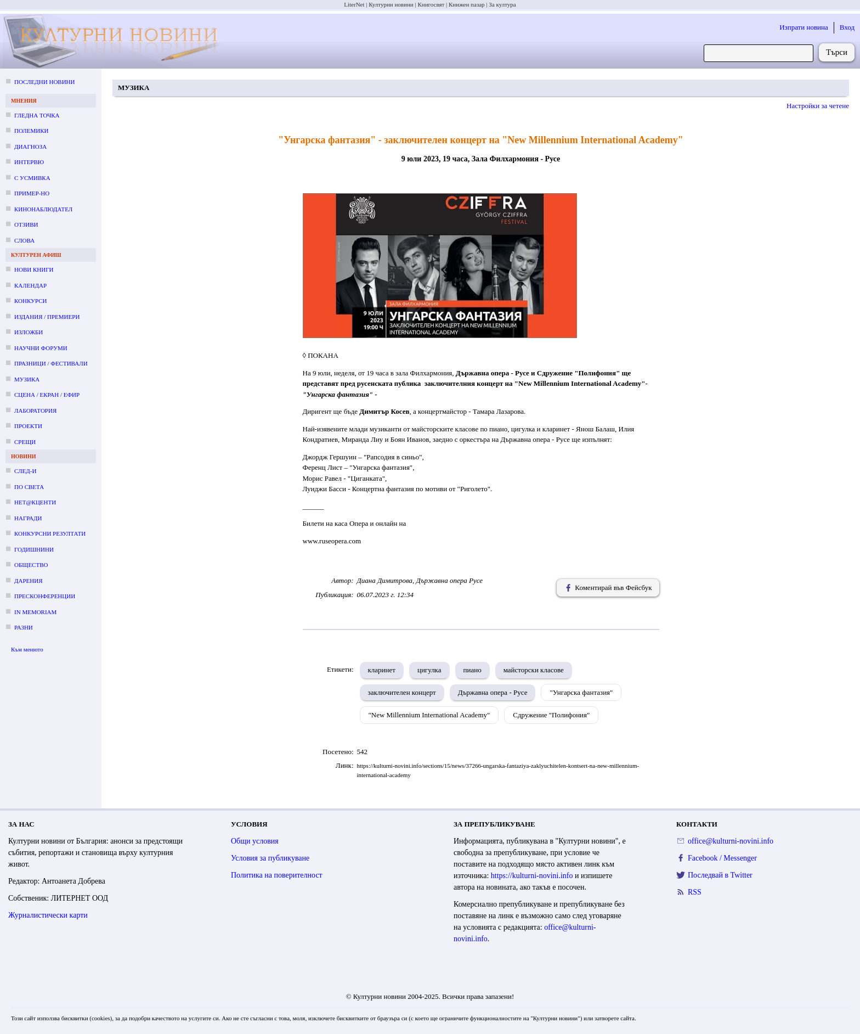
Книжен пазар (467, 4)
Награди (28, 518)
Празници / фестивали (51, 363)
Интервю (29, 162)
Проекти (28, 426)
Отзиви (26, 224)
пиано (472, 670)
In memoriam (35, 612)
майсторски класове (533, 670)
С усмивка (32, 178)
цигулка (429, 670)
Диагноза (30, 146)
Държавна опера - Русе (493, 692)
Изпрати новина (803, 27)
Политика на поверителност (276, 875)
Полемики (31, 130)
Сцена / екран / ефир (47, 394)
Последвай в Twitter (720, 875)
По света (29, 487)
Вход (847, 27)
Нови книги (33, 269)
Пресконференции (44, 596)
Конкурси (30, 300)
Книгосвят (430, 4)
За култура (502, 4)
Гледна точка (37, 115)
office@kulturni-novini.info (730, 841)
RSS (694, 892)
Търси (836, 52)
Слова (24, 240)
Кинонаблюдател (43, 209)
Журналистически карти (48, 915)
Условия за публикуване (270, 858)
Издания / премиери (47, 316)
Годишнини (34, 549)
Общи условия (255, 841)
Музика (26, 379)
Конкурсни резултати (50, 533)
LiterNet (354, 4)
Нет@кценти (35, 502)
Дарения (28, 580)
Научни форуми (40, 348)
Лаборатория (35, 410)
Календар (30, 285)
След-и (25, 471)
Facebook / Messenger (722, 858)
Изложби (28, 332)
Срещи (25, 442)
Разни (23, 627)
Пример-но (31, 193)
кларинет (381, 670)
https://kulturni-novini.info (532, 876)
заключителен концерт (402, 692)
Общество (31, 564)
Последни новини (44, 81)
